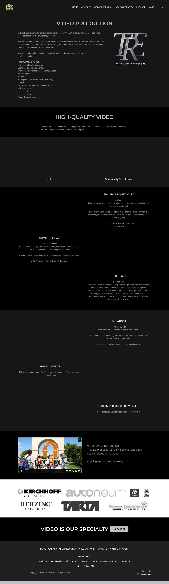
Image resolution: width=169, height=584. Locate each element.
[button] (152, 7)
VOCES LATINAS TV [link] (124, 7)
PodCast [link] (140, 7)
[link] (9, 7)
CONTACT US (119, 529)
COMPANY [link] (86, 7)
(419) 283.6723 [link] (87, 566)
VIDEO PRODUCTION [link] (103, 7)
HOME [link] (75, 7)
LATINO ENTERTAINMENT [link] (117, 549)
